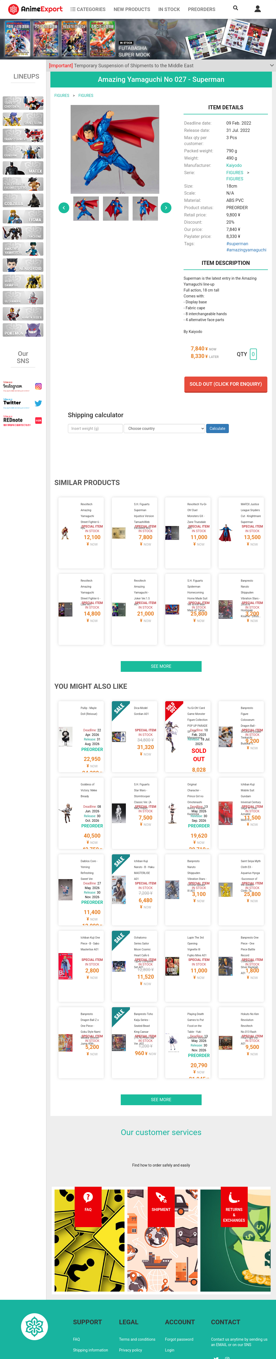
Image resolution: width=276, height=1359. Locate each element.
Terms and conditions (137, 1293)
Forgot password (179, 1293)
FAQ (76, 1293)
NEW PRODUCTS (132, 9)
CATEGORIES (88, 9)
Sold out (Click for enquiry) (226, 384)
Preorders (201, 9)
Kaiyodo (234, 165)
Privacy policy (130, 1304)
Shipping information (90, 1304)
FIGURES (61, 95)
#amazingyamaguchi (246, 249)
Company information (137, 1315)
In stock (169, 9)
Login (169, 1304)
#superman (237, 243)
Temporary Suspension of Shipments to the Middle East (121, 65)
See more (161, 653)
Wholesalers (175, 1315)
